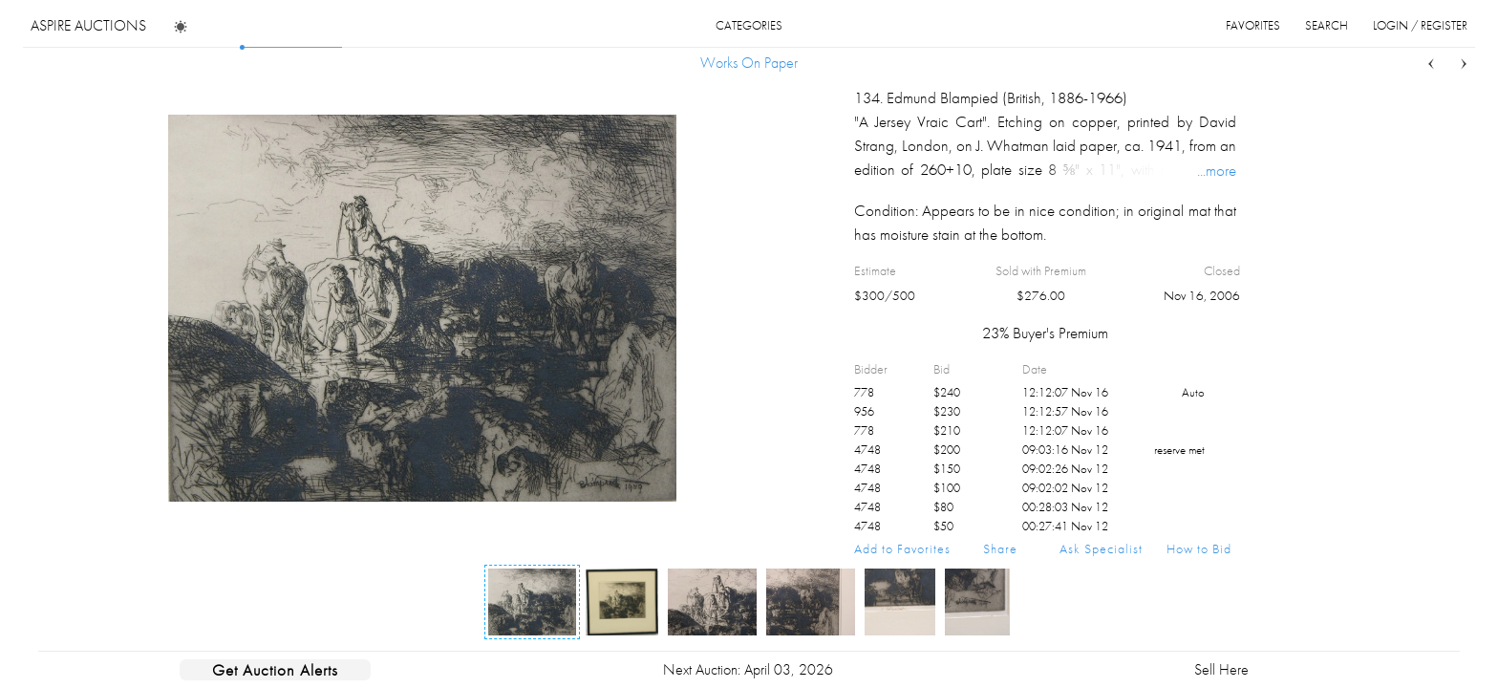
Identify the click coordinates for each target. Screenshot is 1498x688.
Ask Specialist (1101, 548)
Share (1000, 548)
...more (1216, 170)
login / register (1420, 25)
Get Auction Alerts (275, 669)
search (1326, 25)
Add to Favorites (902, 548)
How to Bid (1198, 548)
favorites (1253, 25)
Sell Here (1221, 669)
